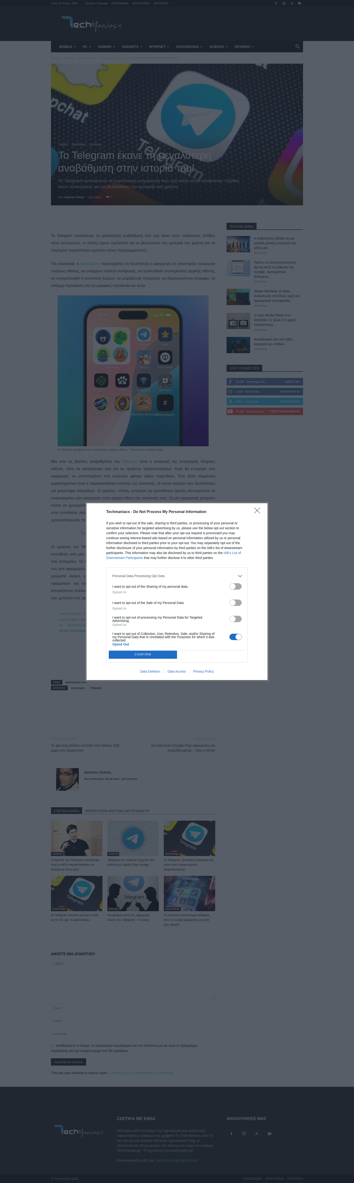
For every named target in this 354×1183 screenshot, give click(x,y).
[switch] (235, 586)
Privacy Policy (203, 671)
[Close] (258, 512)
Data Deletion (150, 671)
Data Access (177, 671)
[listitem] (177, 576)
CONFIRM (143, 654)
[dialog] (177, 591)
